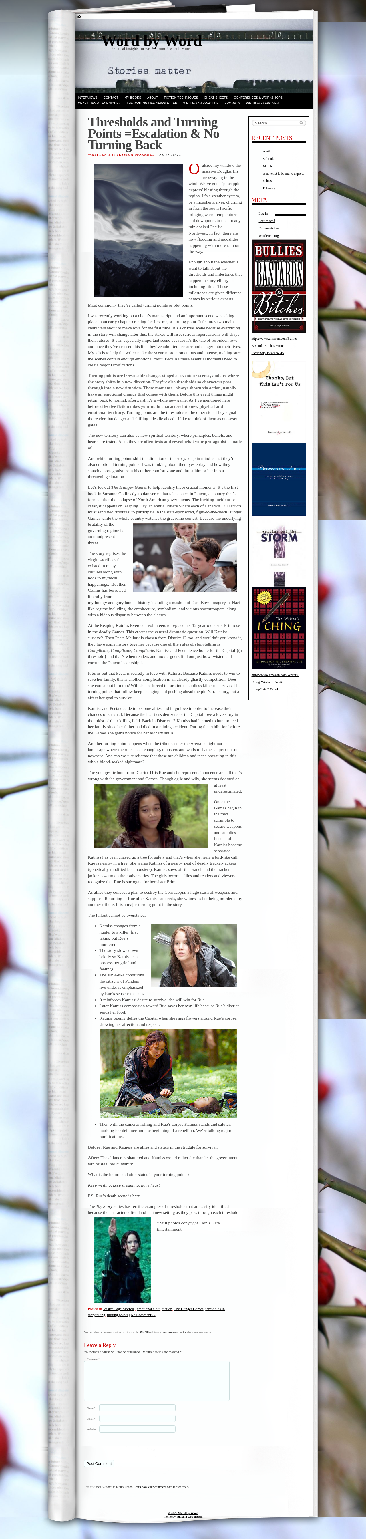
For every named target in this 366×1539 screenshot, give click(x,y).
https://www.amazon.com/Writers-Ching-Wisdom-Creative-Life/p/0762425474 (275, 682)
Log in (263, 213)
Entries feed (267, 221)
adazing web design (189, 1523)
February (269, 188)
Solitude (268, 159)
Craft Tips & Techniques (99, 103)
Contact (111, 97)
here (136, 1195)
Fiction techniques (181, 97)
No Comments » (143, 1315)
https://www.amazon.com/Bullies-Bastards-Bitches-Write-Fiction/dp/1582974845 (275, 346)
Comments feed (270, 228)
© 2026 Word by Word (183, 1520)
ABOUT (152, 97)
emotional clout (148, 1309)
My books (132, 97)
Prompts (232, 103)
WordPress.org (269, 236)
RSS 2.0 (144, 1332)
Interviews (88, 97)
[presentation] (123, 1453)
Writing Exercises (262, 103)
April (266, 151)
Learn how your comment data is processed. (161, 1493)
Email (91, 1425)
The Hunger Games (188, 1309)
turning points (117, 1315)
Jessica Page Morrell (118, 1309)
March (267, 166)
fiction (167, 1309)
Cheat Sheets (216, 97)
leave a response (171, 1332)
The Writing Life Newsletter (152, 103)
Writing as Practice (200, 103)
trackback (188, 1332)
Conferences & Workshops (258, 97)
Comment (93, 1359)
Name (91, 1415)
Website (91, 1436)
